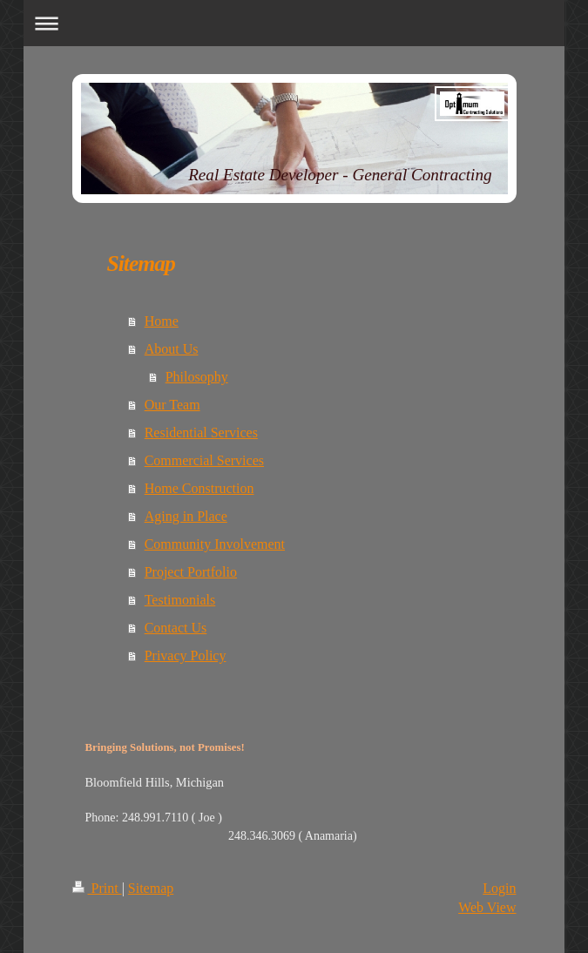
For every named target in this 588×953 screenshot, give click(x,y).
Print (97, 888)
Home (162, 321)
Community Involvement (215, 544)
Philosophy (197, 376)
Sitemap (150, 888)
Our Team (172, 404)
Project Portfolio (191, 571)
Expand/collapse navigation (294, 23)
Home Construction (199, 488)
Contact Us (176, 627)
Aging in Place (186, 516)
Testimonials (180, 599)
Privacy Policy (185, 655)
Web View (487, 907)
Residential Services (201, 432)
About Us (172, 348)
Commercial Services (204, 460)
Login (499, 888)
